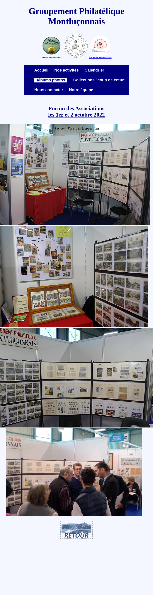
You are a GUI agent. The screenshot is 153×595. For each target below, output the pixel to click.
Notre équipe (81, 90)
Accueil (41, 70)
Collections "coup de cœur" (99, 80)
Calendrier (94, 70)
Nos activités (66, 70)
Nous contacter (48, 90)
